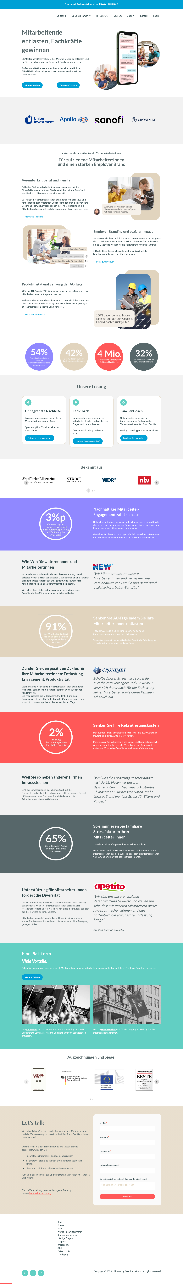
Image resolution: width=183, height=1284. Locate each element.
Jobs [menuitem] (60, 1232)
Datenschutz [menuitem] (64, 1255)
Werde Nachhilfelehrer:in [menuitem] (70, 1235)
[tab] (92, 490)
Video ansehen (32, 85)
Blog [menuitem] (60, 1226)
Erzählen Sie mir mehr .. (134, 438)
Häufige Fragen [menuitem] (65, 1242)
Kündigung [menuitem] (63, 1258)
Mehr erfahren (32, 981)
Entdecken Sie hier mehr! (39, 438)
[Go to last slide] (26, 482)
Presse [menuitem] (61, 1229)
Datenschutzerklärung (40, 1197)
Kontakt (144, 16)
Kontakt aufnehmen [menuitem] (67, 1239)
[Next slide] (156, 482)
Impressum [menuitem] (63, 1248)
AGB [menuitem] (60, 1252)
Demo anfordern (68, 85)
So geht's (61, 16)
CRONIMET (31, 1033)
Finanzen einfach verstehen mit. (91, 4)
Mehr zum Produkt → (35, 216)
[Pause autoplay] (88, 490)
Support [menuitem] (62, 1245)
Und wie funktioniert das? (87, 441)
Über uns (118, 16)
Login (156, 16)
